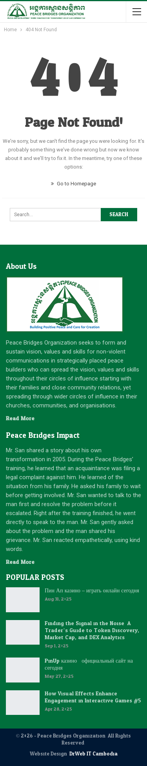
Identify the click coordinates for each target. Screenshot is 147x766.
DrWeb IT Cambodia (93, 754)
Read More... (22, 418)
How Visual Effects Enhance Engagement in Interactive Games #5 (93, 697)
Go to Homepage (73, 184)
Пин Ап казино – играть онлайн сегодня (92, 590)
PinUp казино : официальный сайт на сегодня (89, 664)
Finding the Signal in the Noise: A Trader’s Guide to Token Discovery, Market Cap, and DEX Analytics (92, 630)
